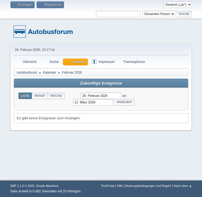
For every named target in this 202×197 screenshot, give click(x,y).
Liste (25, 95)
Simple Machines (47, 185)
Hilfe (120, 185)
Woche (56, 95)
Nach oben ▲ (183, 185)
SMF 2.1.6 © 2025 (22, 185)
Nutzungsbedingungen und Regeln (148, 185)
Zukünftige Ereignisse (101, 83)
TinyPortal (107, 185)
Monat (39, 95)
